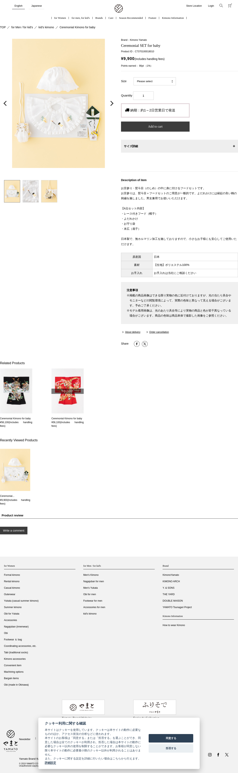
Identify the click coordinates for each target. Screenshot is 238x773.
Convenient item (13, 665)
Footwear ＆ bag (13, 639)
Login (211, 5)
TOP (3, 27)
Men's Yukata (90, 587)
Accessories (10, 620)
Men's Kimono (91, 575)
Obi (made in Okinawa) (16, 684)
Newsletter (24, 739)
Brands (99, 17)
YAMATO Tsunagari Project (177, 607)
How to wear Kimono (174, 625)
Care (111, 17)
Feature (152, 17)
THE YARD (169, 594)
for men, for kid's (81, 17)
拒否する (171, 748)
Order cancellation (159, 332)
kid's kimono (46, 27)
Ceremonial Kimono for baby (77, 27)
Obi (6, 633)
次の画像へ (111, 103)
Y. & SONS (168, 587)
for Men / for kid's (22, 27)
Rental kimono (12, 581)
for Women (60, 17)
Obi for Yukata (11, 613)
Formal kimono (12, 575)
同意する (171, 738)
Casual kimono (12, 587)
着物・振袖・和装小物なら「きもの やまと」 (119, 8)
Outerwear (9, 594)
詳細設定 (50, 762)
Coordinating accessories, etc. (20, 646)
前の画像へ (6, 103)
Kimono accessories (15, 659)
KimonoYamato (171, 575)
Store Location (194, 5)
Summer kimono (13, 607)
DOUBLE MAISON (173, 600)
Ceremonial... (7, 496)
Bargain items (11, 678)
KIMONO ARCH (171, 581)
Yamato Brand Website (32, 758)
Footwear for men (92, 600)
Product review (12, 515)
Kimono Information (173, 17)
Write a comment (13, 530)
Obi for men (89, 594)
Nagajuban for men (93, 581)
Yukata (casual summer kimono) (21, 600)
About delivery (132, 332)
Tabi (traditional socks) (16, 652)
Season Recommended (131, 17)
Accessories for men (94, 607)
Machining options (14, 671)
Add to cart (155, 126)
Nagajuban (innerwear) (16, 626)
